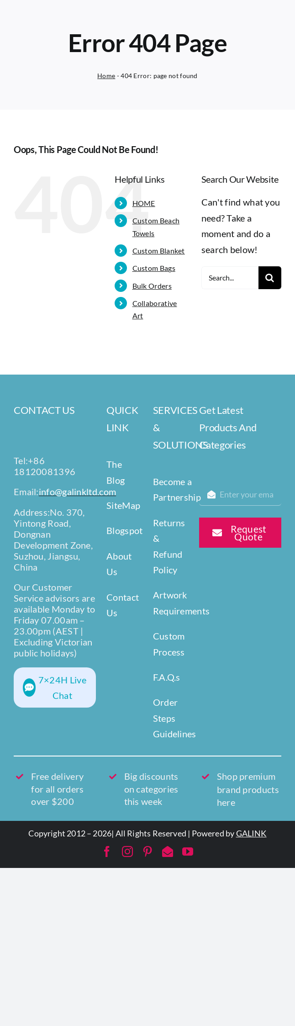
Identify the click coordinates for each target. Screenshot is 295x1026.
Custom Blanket (158, 250)
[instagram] (127, 851)
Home (106, 75)
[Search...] (229, 277)
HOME (143, 203)
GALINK (251, 833)
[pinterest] (147, 851)
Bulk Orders (152, 285)
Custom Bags (153, 268)
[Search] (269, 277)
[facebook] (106, 851)
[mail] (167, 851)
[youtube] (187, 851)
